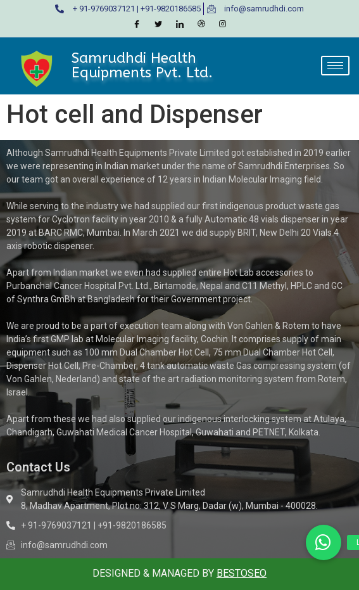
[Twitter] (158, 24)
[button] (323, 542)
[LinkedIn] (179, 24)
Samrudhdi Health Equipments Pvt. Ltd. (142, 64)
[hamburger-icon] (335, 65)
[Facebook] (136, 24)
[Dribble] (201, 24)
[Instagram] (222, 24)
